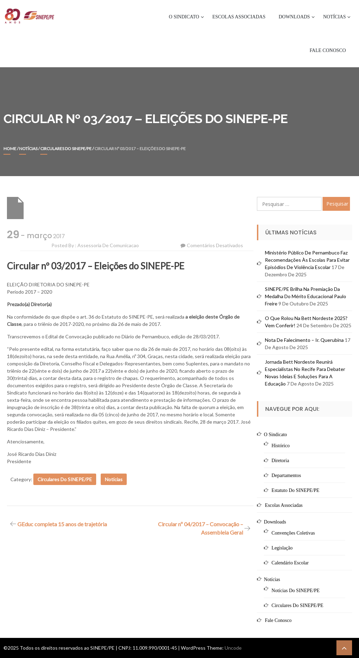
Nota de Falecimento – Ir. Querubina (304, 340)
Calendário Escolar (290, 562)
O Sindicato (184, 16)
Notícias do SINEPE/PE (295, 590)
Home (9, 148)
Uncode (233, 648)
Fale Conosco (328, 50)
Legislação (282, 548)
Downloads (294, 16)
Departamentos (286, 475)
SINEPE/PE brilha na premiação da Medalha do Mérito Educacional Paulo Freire (305, 296)
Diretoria (280, 460)
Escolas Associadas (239, 16)
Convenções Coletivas (293, 533)
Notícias (334, 16)
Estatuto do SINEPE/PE (295, 490)
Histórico (281, 445)
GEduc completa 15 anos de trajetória (62, 524)
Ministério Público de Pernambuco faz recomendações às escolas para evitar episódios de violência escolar (307, 260)
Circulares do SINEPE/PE (66, 148)
